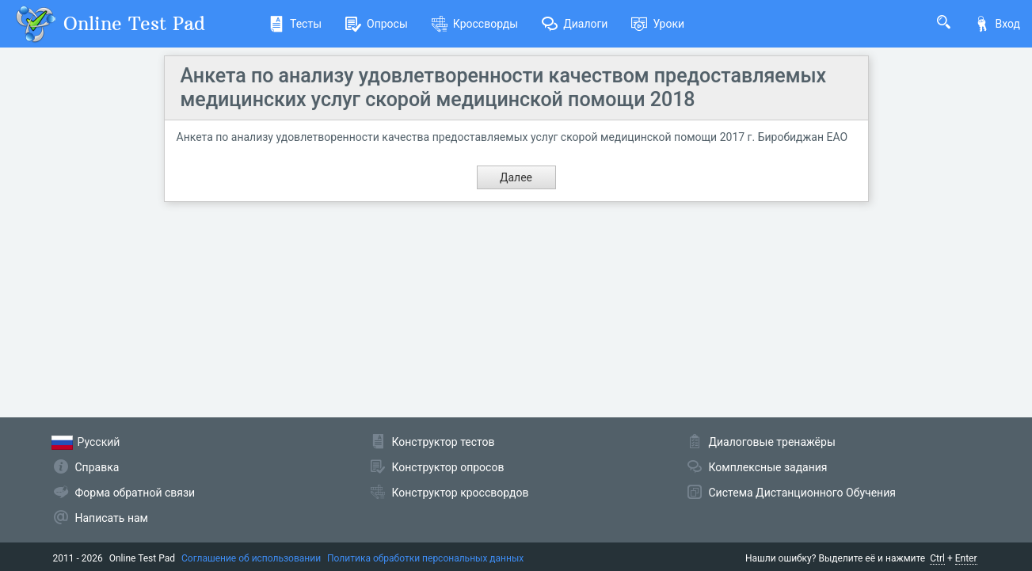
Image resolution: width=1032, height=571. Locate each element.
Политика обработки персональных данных (425, 558)
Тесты (295, 24)
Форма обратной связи (135, 492)
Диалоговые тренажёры (772, 442)
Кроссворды (475, 24)
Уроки (657, 24)
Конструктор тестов (443, 442)
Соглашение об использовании (251, 558)
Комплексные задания (768, 467)
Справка (97, 467)
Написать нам (111, 518)
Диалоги (574, 24)
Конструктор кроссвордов (460, 492)
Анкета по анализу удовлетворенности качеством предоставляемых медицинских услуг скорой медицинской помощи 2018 (504, 87)
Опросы (376, 24)
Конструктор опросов (448, 467)
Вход (997, 24)
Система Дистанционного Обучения (802, 492)
